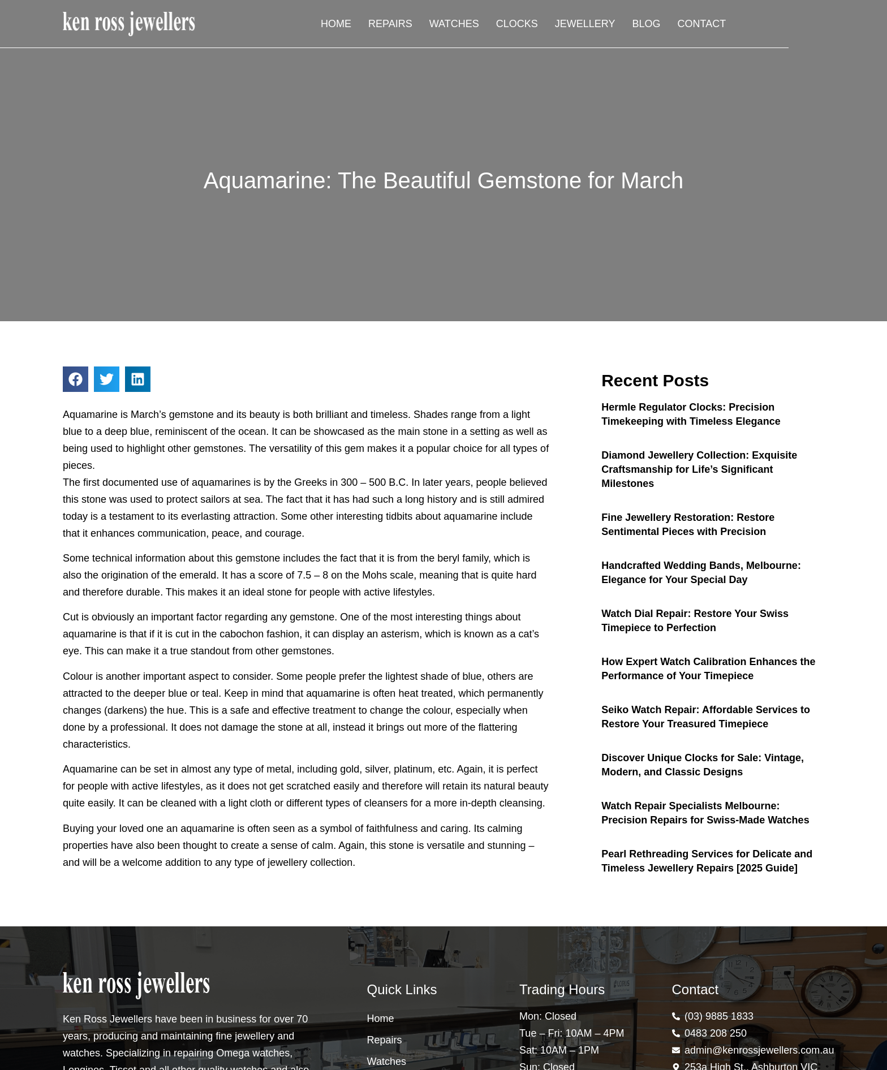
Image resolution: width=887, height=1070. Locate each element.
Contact (800, 25)
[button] (75, 379)
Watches (553, 25)
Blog (744, 25)
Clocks (615, 25)
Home (434, 25)
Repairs (489, 25)
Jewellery (683, 25)
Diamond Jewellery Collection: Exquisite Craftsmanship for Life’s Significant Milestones (699, 469)
